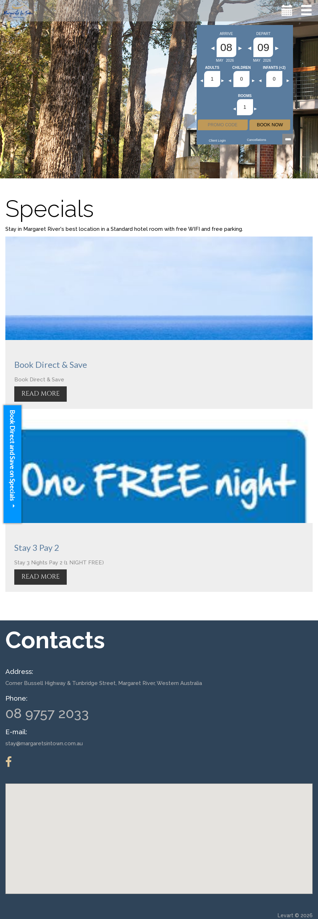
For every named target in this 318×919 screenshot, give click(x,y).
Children (241, 68)
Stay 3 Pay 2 (36, 547)
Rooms (245, 96)
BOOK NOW (270, 124)
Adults (212, 68)
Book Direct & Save (50, 364)
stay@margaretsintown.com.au (44, 743)
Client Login (217, 140)
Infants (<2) (274, 68)
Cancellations (256, 140)
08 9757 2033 (47, 713)
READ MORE (40, 393)
